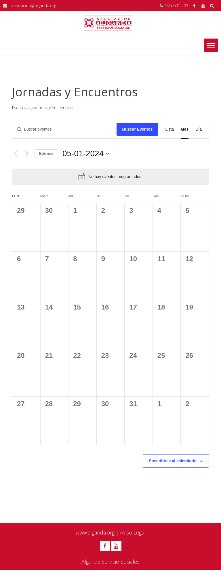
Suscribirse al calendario (173, 461)
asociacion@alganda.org (33, 5)
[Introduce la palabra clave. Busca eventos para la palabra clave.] (64, 129)
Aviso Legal (133, 532)
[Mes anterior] (15, 153)
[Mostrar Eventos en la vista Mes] (184, 129)
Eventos (19, 107)
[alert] (110, 177)
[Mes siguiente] (26, 153)
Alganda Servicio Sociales (110, 562)
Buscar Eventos (137, 129)
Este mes (46, 154)
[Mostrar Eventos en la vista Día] (198, 129)
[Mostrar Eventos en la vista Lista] (169, 129)
